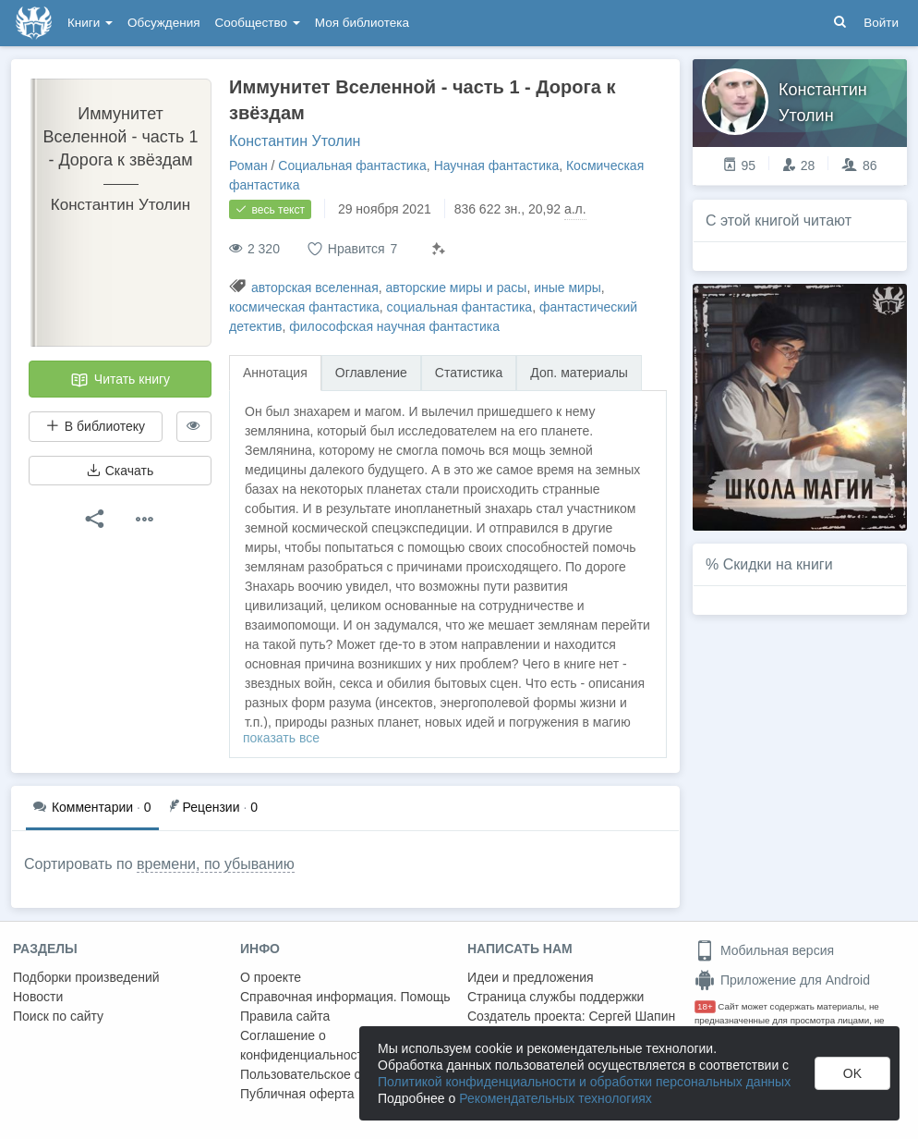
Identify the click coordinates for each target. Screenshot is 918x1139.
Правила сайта (285, 1016)
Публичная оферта (297, 1093)
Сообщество (257, 23)
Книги (90, 23)
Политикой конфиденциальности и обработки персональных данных (584, 1081)
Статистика (469, 372)
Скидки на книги (778, 564)
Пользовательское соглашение (333, 1074)
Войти (881, 23)
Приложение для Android (782, 980)
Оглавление (371, 372)
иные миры (567, 287)
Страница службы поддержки (555, 996)
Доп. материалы (579, 372)
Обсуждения (163, 23)
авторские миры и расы (456, 287)
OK (852, 1073)
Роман (248, 165)
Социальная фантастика (352, 165)
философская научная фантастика (394, 326)
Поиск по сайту (58, 1016)
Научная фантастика (497, 165)
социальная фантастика (460, 307)
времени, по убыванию (216, 864)
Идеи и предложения (530, 977)
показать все (281, 737)
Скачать (120, 470)
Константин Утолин (294, 141)
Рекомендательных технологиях (555, 1098)
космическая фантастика (304, 307)
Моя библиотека (362, 23)
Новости (38, 996)
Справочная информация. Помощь (345, 996)
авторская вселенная (315, 287)
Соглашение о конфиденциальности (305, 1045)
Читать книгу (120, 380)
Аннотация (275, 372)
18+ (705, 1006)
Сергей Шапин (631, 1016)
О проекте (270, 977)
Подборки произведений (86, 977)
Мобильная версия (764, 950)
